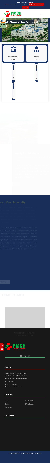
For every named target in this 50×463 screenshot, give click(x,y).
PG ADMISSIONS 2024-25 (13, 58)
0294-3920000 (12, 384)
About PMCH (29, 401)
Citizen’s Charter (3, 24)
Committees (14, 4)
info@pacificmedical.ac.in (25, 2)
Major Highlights (23, 4)
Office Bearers (29, 404)
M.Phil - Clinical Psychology (36, 4)
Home (7, 4)
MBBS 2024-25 (36, 58)
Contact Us (25, 7)
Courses (7, 404)
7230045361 (11, 381)
